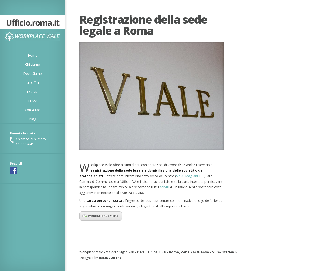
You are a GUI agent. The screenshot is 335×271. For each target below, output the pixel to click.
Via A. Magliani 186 (190, 176)
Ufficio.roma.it (32, 23)
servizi (164, 187)
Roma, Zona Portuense (189, 252)
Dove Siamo (32, 73)
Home (32, 55)
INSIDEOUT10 (110, 257)
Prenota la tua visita (100, 216)
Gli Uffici (33, 82)
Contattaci (32, 110)
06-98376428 (226, 252)
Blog (32, 119)
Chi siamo (32, 64)
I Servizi (32, 91)
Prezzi (32, 100)
